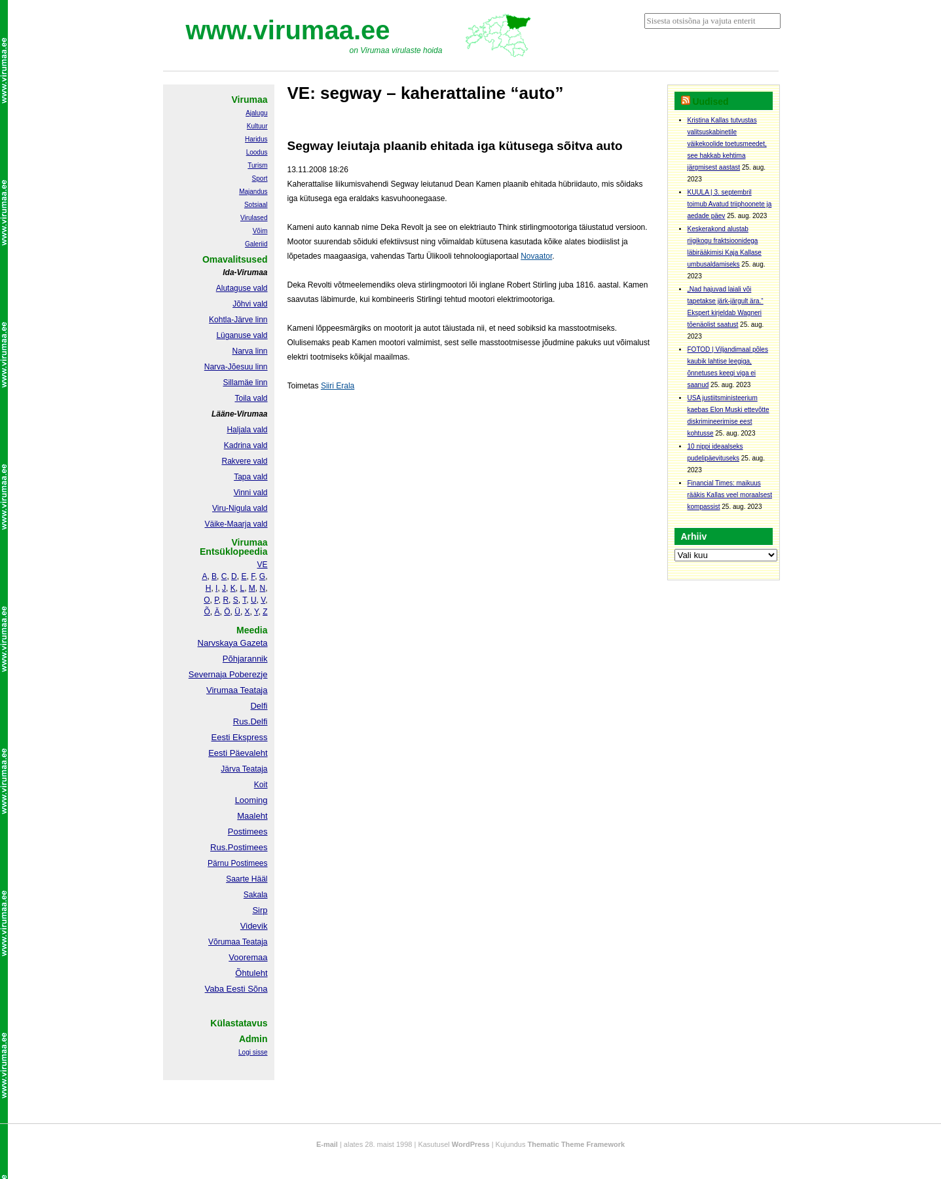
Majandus (253, 191)
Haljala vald (247, 429)
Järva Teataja (244, 769)
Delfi (258, 706)
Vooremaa (248, 957)
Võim (260, 230)
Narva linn (249, 351)
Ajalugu (256, 113)
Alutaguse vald (242, 288)
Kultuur (257, 126)
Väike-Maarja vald (235, 524)
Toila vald (250, 398)
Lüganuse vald (241, 335)
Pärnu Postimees (237, 863)
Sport (260, 178)
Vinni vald (251, 492)
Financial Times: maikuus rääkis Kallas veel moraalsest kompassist (730, 494)
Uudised (710, 101)
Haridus (256, 139)
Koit (261, 784)
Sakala (256, 894)
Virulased (254, 217)
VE (262, 564)
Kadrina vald (246, 445)
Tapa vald (250, 476)
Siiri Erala (337, 385)
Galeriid (256, 244)
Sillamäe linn (245, 382)
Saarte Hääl (246, 879)
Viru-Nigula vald (240, 508)
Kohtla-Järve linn (238, 319)
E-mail (327, 1144)
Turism (257, 165)
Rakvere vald (244, 461)
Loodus (257, 152)
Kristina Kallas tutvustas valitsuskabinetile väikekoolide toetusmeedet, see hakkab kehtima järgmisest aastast (727, 144)
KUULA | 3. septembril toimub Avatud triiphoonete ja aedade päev (730, 204)
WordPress (471, 1144)
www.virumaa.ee (288, 30)
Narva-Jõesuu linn (236, 366)
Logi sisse (252, 1052)
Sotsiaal (256, 204)
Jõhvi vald (249, 304)
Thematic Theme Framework (576, 1144)
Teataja (254, 941)
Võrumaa (224, 941)
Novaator (536, 256)
